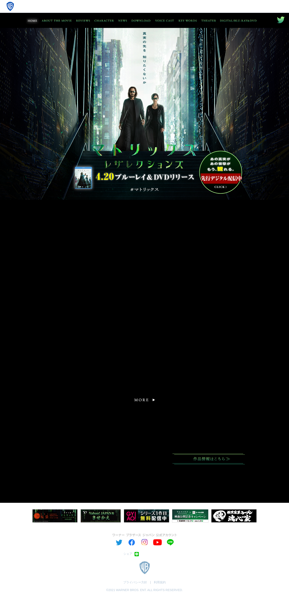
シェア (127, 553)
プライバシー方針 (135, 582)
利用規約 (160, 582)
